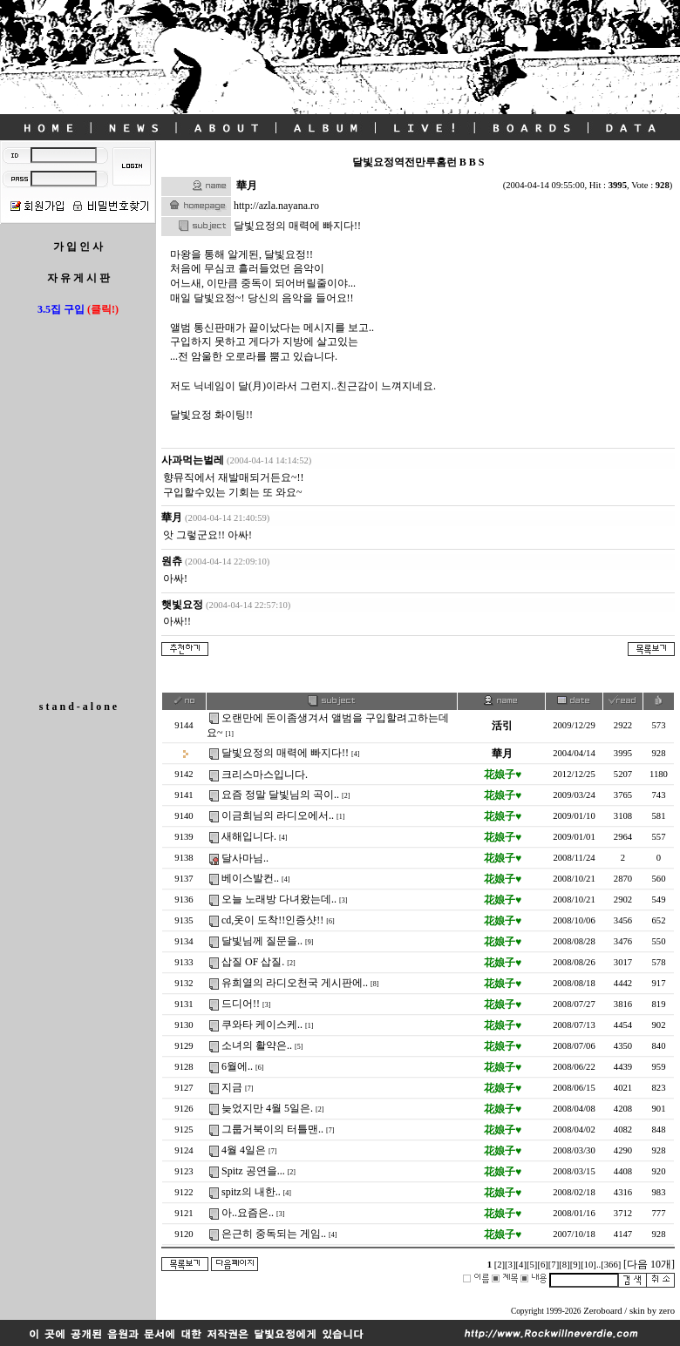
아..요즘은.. (247, 1213)
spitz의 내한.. (251, 1192)
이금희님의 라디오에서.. (277, 815)
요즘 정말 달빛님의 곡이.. (280, 794)
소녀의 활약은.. (256, 1045)
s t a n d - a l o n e (78, 706)
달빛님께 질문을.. (262, 941)
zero (667, 1311)
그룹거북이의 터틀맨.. (272, 1129)
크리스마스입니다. (264, 774)
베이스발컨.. (250, 878)
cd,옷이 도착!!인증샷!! (272, 920)
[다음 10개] (649, 1264)
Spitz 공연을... (253, 1171)
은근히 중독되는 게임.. (273, 1234)
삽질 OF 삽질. (252, 962)
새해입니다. (248, 836)
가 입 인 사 (78, 246)
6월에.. (237, 1066)
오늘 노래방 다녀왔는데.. (279, 899)
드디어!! (240, 1004)
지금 (231, 1087)
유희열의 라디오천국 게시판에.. (294, 983)
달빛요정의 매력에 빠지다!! (285, 753)
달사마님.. (245, 858)
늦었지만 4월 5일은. (267, 1108)
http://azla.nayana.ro (276, 206)
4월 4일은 (243, 1150)
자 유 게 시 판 (78, 278)
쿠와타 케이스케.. (262, 1024)
